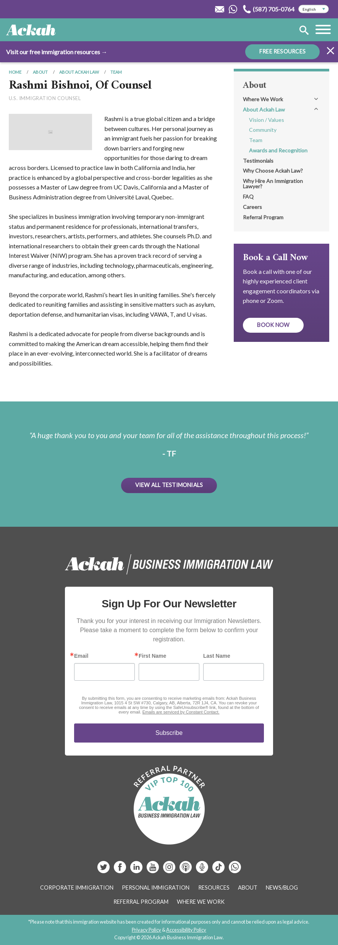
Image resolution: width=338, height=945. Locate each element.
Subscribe (169, 733)
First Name (152, 656)
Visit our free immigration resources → (56, 51)
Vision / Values (266, 120)
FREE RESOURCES (282, 51)
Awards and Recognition (278, 150)
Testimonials (258, 160)
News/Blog (282, 887)
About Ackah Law (79, 72)
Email (81, 656)
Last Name (216, 656)
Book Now (273, 325)
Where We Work (263, 99)
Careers (252, 207)
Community (263, 129)
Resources (214, 887)
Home (15, 72)
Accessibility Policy (186, 930)
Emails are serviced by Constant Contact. (181, 712)
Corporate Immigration (76, 887)
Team (116, 72)
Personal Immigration (155, 887)
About (40, 72)
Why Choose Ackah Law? (273, 170)
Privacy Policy (146, 930)
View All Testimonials (169, 485)
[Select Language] (313, 9)
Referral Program (263, 217)
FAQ (248, 196)
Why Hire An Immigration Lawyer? (273, 183)
